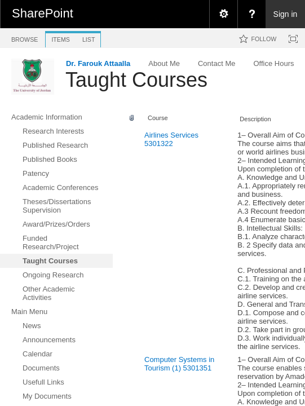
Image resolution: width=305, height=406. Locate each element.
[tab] (24, 37)
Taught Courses (136, 79)
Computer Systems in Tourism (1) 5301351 (179, 363)
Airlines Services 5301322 (171, 139)
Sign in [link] (285, 14)
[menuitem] (223, 14)
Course (158, 117)
